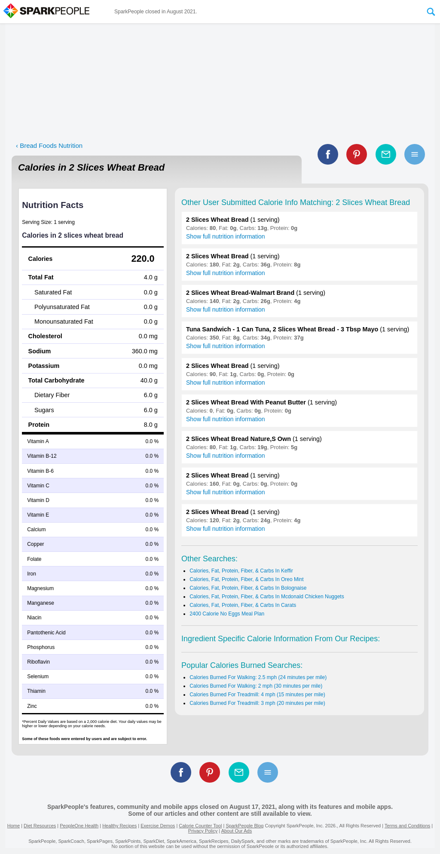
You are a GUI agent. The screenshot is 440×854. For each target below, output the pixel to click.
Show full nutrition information (225, 236)
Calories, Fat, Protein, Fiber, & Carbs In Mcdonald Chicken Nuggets (266, 597)
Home (13, 825)
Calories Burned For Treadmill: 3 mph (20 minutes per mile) (257, 703)
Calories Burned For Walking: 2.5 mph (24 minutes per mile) (258, 677)
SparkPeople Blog (244, 825)
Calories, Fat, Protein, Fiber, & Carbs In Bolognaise (247, 588)
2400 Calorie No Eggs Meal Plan (226, 614)
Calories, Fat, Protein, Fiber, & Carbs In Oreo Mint (246, 579)
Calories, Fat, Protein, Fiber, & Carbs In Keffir (241, 571)
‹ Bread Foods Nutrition (49, 145)
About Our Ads (236, 830)
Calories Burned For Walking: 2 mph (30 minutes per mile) (255, 686)
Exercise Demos (158, 825)
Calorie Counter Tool (200, 825)
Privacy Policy (202, 830)
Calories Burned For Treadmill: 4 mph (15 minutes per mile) (257, 695)
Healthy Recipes (119, 825)
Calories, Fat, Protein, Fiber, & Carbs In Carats (242, 605)
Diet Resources (40, 825)
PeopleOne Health (79, 825)
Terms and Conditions (407, 825)
